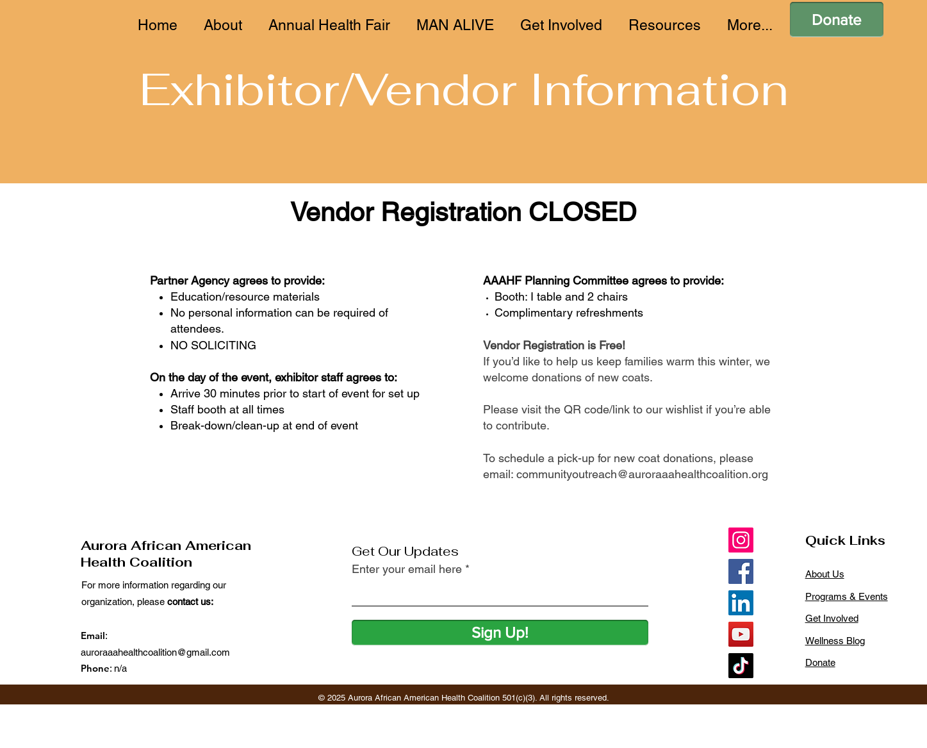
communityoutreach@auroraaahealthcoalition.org (642, 474)
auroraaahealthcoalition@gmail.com (155, 652)
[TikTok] (740, 665)
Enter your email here (407, 569)
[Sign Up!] (500, 632)
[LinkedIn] (740, 602)
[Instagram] (740, 540)
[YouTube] (740, 634)
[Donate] (836, 19)
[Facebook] (740, 571)
